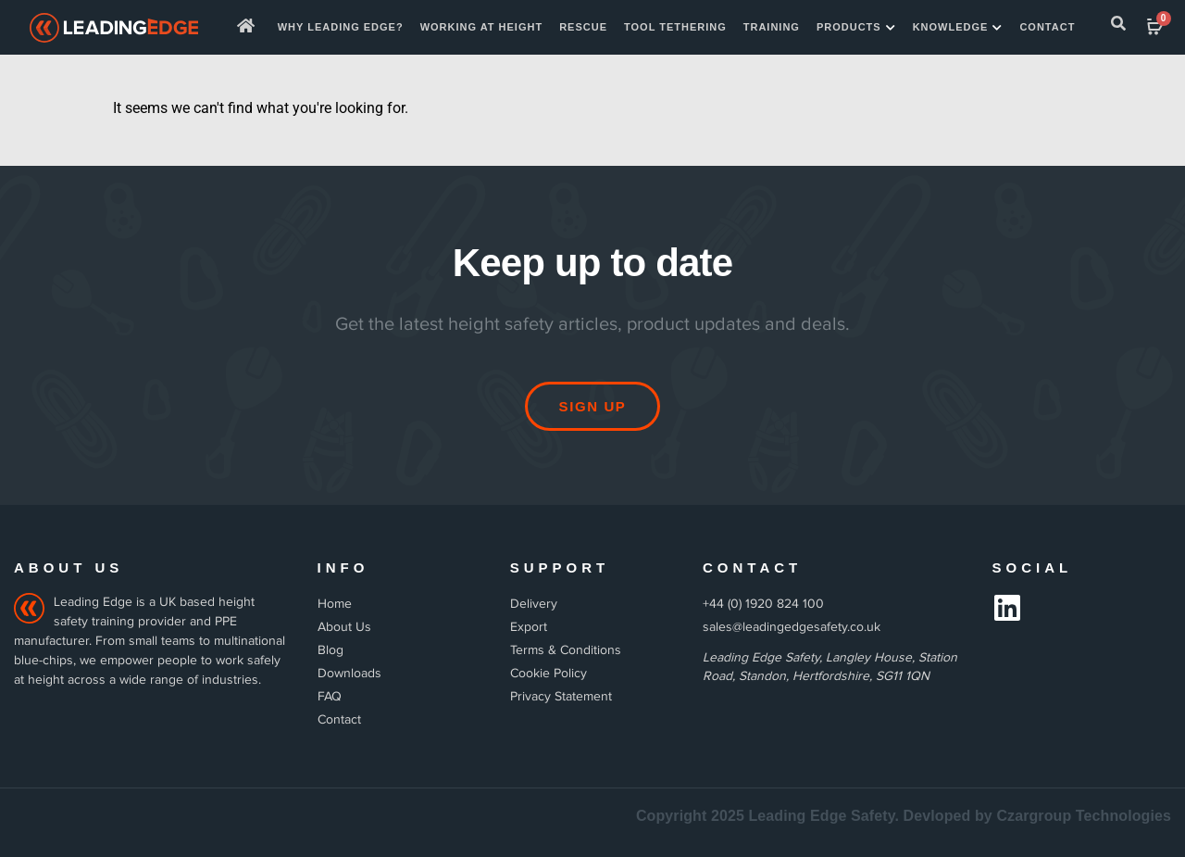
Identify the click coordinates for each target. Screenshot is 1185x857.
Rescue (583, 26)
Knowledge (958, 27)
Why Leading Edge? (341, 26)
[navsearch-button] (1118, 26)
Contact (1047, 26)
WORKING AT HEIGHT (481, 26)
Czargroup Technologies (1083, 816)
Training (771, 26)
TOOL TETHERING (675, 26)
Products (856, 27)
